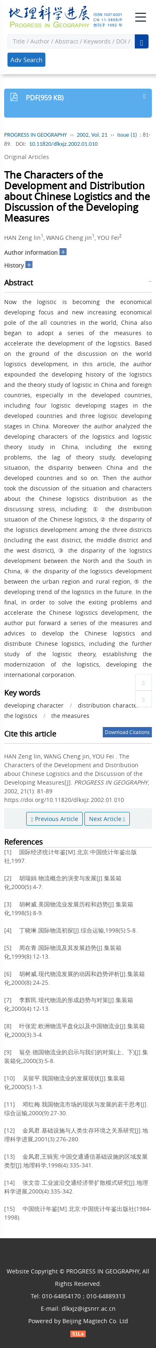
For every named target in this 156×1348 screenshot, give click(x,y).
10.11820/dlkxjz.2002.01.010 (63, 143)
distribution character (108, 705)
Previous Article (54, 819)
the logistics (20, 716)
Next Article (107, 819)
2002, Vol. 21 (92, 134)
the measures (70, 716)
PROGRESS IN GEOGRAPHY (35, 134)
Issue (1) (127, 134)
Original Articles (26, 157)
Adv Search (26, 60)
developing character (34, 705)
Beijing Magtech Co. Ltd (95, 1321)
